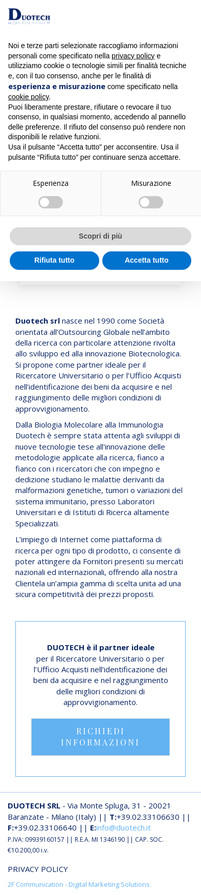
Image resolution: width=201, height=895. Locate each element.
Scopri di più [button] (100, 236)
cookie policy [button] (28, 97)
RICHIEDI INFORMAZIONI (100, 737)
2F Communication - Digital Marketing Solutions (79, 884)
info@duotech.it (123, 827)
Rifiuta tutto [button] (54, 260)
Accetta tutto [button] (147, 260)
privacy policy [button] (132, 56)
